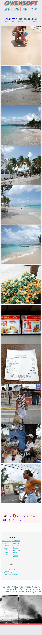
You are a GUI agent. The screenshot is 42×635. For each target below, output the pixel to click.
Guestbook (16, 543)
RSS (39, 601)
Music (15, 558)
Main (7, 8)
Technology (6, 543)
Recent (25, 8)
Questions (6, 546)
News (16, 8)
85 (9, 521)
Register (15, 583)
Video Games (15, 561)
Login (6, 583)
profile (6, 579)
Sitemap (22, 601)
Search (34, 8)
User (25, 11)
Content (15, 596)
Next (20, 521)
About (34, 11)
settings (16, 579)
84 (4, 521)
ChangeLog (16, 555)
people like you (19, 598)
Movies (15, 552)
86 (14, 521)
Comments (14, 581)
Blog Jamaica (6, 553)
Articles (15, 549)
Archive (7, 11)
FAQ (32, 601)
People (6, 581)
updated (28, 596)
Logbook (15, 546)
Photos (6, 549)
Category (16, 11)
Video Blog (6, 559)
